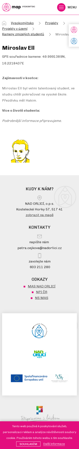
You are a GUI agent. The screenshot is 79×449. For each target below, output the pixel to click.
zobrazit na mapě (40, 215)
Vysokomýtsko (22, 23)
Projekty (51, 23)
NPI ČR (41, 292)
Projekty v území (14, 29)
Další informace (54, 444)
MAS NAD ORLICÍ (41, 286)
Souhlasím (28, 444)
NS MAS (41, 298)
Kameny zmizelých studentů (23, 34)
